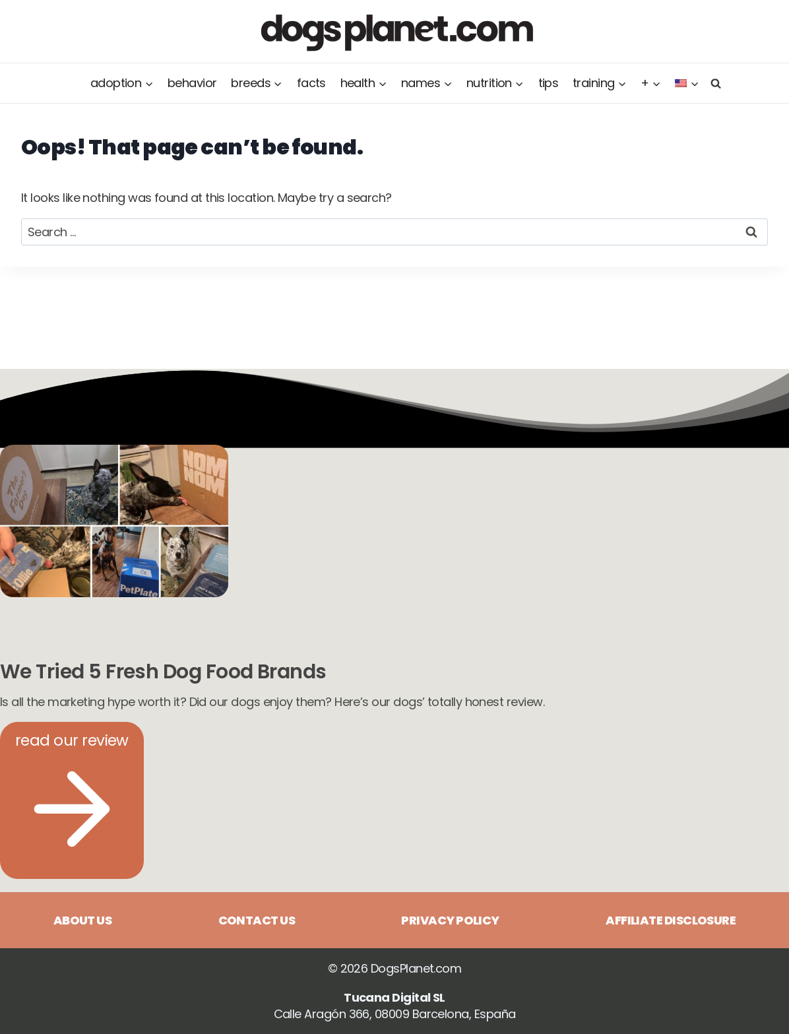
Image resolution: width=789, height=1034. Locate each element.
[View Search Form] (714, 82)
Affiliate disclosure (671, 920)
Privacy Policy (450, 920)
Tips (548, 83)
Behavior (192, 83)
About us (82, 920)
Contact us (257, 920)
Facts (311, 83)
